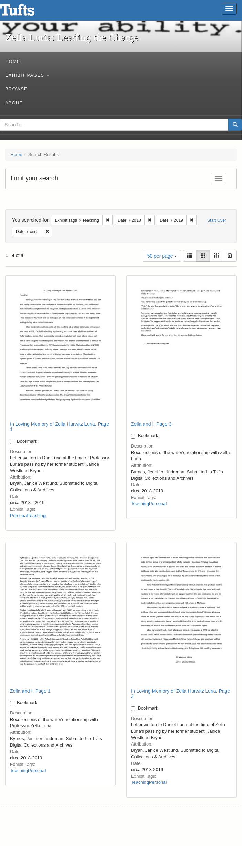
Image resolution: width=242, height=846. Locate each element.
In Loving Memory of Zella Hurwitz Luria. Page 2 (180, 693)
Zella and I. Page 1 (30, 691)
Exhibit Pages (27, 75)
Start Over (216, 220)
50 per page (162, 256)
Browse (16, 89)
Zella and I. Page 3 (151, 424)
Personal (19, 515)
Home (12, 61)
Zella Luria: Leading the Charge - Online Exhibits (26, 12)
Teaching (37, 515)
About (14, 102)
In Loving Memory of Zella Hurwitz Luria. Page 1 (59, 426)
